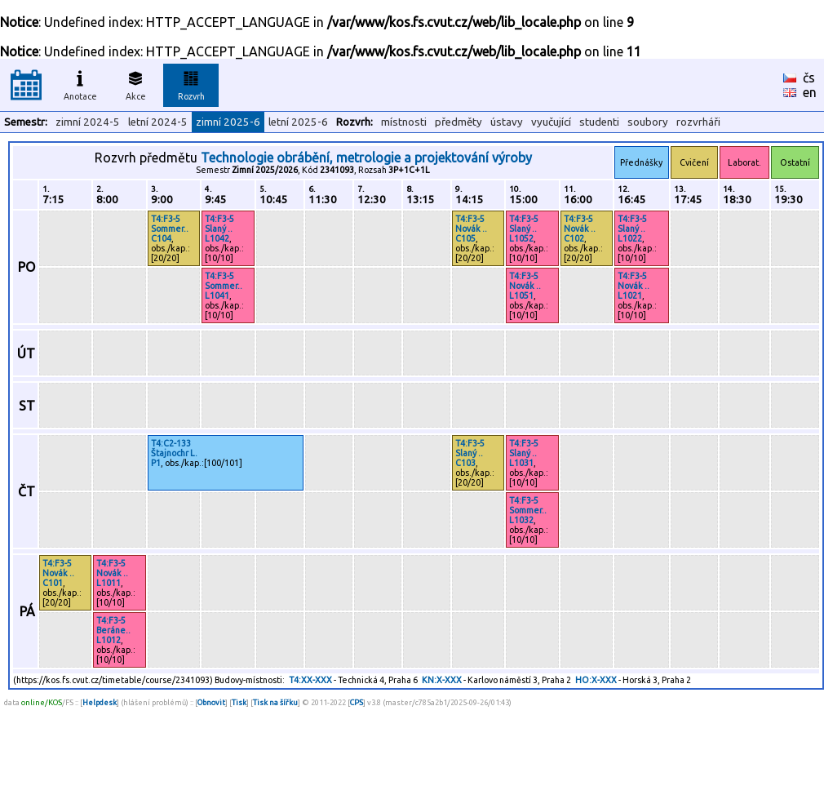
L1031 (521, 463)
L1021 (630, 295)
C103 (465, 463)
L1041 (217, 295)
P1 (156, 463)
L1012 (108, 640)
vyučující (551, 122)
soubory (647, 122)
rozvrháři (698, 122)
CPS (356, 702)
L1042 (217, 238)
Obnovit (211, 702)
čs (809, 77)
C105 (465, 238)
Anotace (80, 83)
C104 (161, 238)
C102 (574, 238)
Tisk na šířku (275, 702)
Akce (135, 83)
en (810, 92)
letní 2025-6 (298, 122)
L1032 (521, 520)
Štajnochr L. (174, 453)
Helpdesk (99, 702)
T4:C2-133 (171, 443)
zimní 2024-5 (87, 122)
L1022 (630, 238)
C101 (52, 583)
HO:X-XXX (596, 680)
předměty (458, 122)
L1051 (521, 295)
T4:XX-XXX (310, 680)
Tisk (239, 702)
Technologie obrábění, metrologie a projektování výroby (366, 157)
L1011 (108, 583)
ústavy (506, 122)
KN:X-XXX (442, 680)
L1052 (521, 238)
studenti (599, 122)
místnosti (404, 122)
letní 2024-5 (158, 122)
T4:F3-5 (165, 219)
